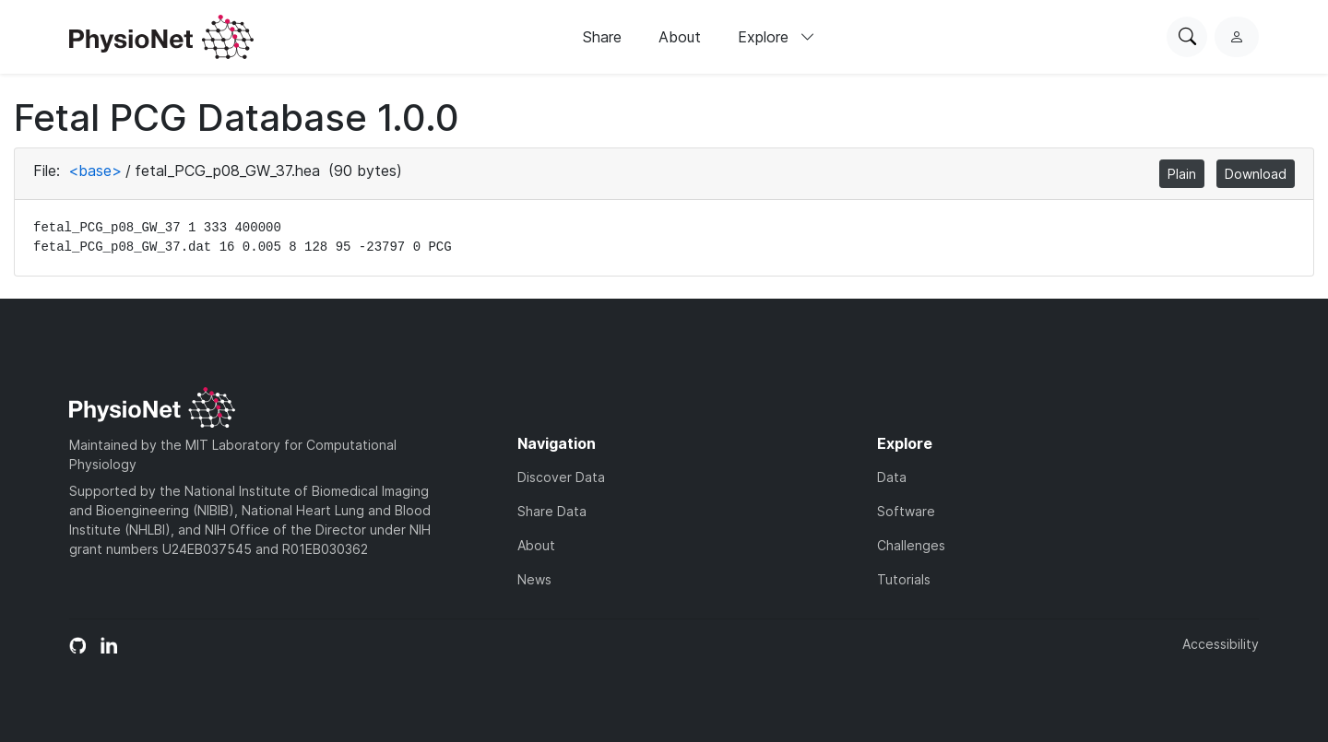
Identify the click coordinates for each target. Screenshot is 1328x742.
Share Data (552, 511)
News (534, 579)
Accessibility (1220, 644)
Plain (1182, 174)
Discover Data (561, 477)
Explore (776, 37)
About (679, 37)
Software (906, 511)
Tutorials (904, 579)
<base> (95, 170)
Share (602, 37)
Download (1255, 174)
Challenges (911, 545)
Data (892, 477)
